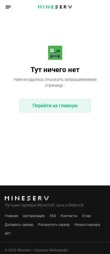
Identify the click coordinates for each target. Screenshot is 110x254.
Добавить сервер (19, 225)
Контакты (69, 216)
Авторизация (34, 216)
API (7, 233)
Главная (11, 216)
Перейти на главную (55, 105)
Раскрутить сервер (54, 225)
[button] (8, 7)
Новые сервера (87, 225)
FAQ (53, 216)
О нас (86, 216)
